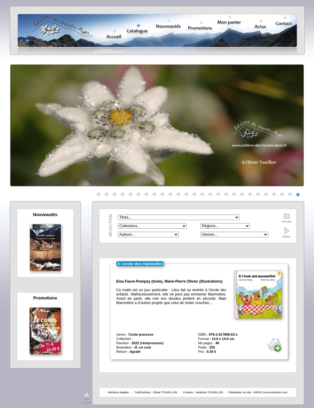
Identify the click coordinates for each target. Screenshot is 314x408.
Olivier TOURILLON (165, 392)
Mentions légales (118, 392)
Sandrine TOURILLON (209, 392)
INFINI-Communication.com (271, 392)
